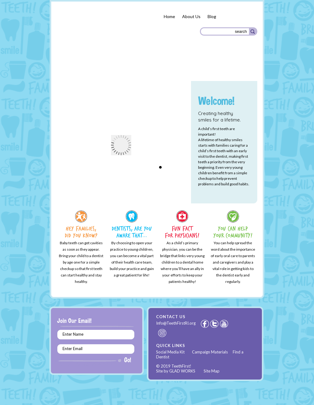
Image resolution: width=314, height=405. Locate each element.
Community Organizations (226, 65)
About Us (191, 16)
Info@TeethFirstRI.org (176, 323)
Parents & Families (78, 65)
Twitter (215, 323)
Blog (212, 16)
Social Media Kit (170, 351)
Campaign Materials (210, 351)
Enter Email (72, 348)
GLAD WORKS (182, 370)
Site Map (212, 370)
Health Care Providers (170, 64)
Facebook (204, 323)
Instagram (162, 333)
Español (241, 16)
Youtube (224, 323)
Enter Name (73, 334)
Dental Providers (123, 64)
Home (169, 16)
